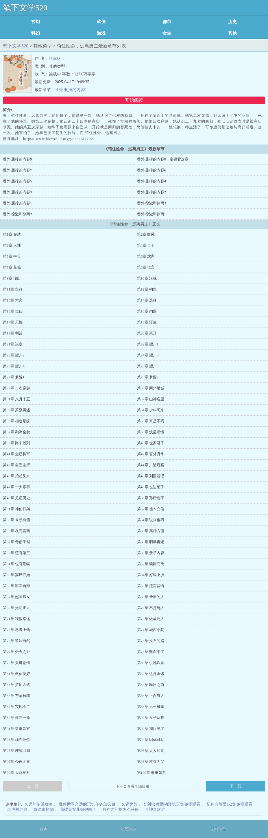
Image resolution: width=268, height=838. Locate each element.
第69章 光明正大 (16, 608)
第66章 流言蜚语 (150, 586)
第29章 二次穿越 (16, 388)
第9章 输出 (12, 278)
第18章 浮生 (147, 322)
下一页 (235, 786)
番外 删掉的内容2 (151, 192)
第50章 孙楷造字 (150, 498)
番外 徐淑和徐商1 (151, 214)
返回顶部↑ (219, 829)
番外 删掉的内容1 (17, 203)
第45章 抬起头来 (16, 476)
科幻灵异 (35, 33)
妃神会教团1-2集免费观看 (229, 804)
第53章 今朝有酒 (16, 520)
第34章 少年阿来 (150, 410)
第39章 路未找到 (16, 443)
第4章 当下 (146, 245)
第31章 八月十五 (16, 399)
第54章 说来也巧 (150, 520)
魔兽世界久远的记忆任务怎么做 (87, 804)
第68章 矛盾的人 (150, 597)
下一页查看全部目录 (133, 786)
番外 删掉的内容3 (17, 192)
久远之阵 (129, 804)
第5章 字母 (12, 256)
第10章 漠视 (147, 278)
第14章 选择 (147, 300)
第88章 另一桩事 (150, 706)
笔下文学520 (25, 7)
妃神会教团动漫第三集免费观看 (172, 804)
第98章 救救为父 (150, 761)
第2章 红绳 (146, 234)
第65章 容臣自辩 (16, 586)
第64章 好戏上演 (150, 575)
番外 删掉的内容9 (70, 90)
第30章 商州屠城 (150, 388)
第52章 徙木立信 (150, 509)
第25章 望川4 (14, 366)
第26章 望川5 (148, 366)
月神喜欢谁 (155, 809)
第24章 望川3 (148, 355)
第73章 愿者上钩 (16, 630)
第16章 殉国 (147, 311)
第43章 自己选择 (16, 465)
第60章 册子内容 (150, 553)
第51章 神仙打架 (16, 509)
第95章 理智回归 (16, 750)
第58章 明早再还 (150, 542)
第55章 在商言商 (16, 531)
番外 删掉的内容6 (151, 170)
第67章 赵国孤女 (16, 597)
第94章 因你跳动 (150, 739)
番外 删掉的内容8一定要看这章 (163, 159)
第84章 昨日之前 (150, 684)
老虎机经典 (17, 809)
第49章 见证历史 (16, 498)
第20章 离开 (147, 333)
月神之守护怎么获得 (120, 809)
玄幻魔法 (35, 21)
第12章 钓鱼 (147, 289)
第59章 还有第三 (16, 553)
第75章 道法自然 (16, 641)
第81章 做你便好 (16, 673)
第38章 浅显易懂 (150, 432)
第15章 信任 (13, 311)
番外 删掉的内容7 (17, 170)
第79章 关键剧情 (16, 663)
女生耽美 (166, 33)
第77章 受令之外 (16, 652)
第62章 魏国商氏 (150, 564)
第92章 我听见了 (150, 728)
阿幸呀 (55, 58)
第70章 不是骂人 (150, 608)
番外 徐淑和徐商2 (17, 214)
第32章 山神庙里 (150, 399)
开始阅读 (134, 100)
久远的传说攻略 (38, 804)
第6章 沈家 (146, 256)
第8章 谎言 (146, 267)
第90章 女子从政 (150, 717)
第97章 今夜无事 (16, 761)
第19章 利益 (13, 333)
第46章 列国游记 (150, 476)
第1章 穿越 (12, 234)
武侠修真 (101, 21)
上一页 (32, 786)
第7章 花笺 (12, 267)
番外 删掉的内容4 (151, 181)
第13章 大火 (13, 300)
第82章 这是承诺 (150, 673)
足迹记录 (129, 829)
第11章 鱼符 (13, 289)
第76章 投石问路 (150, 641)
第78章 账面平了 (150, 652)
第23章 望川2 (14, 355)
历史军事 (232, 21)
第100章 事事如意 (151, 772)
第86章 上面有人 (150, 695)
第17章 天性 (13, 322)
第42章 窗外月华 (150, 454)
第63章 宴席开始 (16, 575)
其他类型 (232, 33)
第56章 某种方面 (150, 531)
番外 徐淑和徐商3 (151, 203)
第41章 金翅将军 (16, 454)
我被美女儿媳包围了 (78, 809)
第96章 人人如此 (150, 750)
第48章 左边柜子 (150, 487)
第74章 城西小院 (150, 630)
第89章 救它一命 (16, 717)
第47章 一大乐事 (16, 487)
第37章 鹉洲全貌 (16, 432)
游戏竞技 (101, 33)
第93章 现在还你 (16, 739)
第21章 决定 (13, 344)
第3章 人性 (12, 245)
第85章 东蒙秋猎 (16, 695)
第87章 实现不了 (16, 706)
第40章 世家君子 (150, 443)
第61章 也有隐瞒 (16, 564)
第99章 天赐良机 (16, 772)
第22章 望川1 (148, 344)
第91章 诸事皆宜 (16, 728)
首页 (44, 829)
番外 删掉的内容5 (17, 181)
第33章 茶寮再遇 (16, 410)
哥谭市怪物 (44, 809)
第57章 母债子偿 (16, 542)
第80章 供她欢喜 (150, 663)
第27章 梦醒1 (14, 377)
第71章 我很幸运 (16, 619)
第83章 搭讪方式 (16, 684)
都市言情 (166, 21)
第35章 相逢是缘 (16, 421)
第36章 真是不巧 (150, 421)
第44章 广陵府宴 (150, 465)
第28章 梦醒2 (148, 377)
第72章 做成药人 (150, 619)
